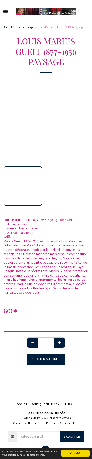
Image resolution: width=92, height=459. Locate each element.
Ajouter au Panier (46, 359)
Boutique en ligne (25, 27)
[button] (5, 11)
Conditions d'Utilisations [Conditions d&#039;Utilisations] (27, 423)
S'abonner (72, 436)
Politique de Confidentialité (61, 423)
